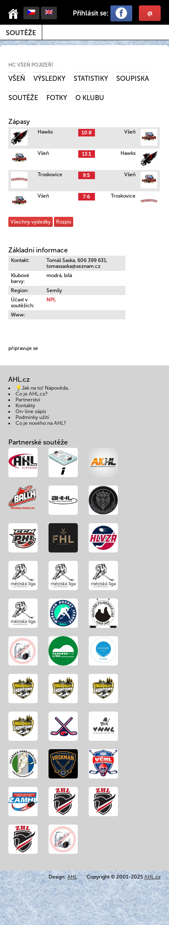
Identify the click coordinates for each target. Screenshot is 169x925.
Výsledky (49, 78)
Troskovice (50, 174)
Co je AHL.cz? (31, 394)
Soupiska (132, 78)
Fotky (56, 98)
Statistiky (91, 78)
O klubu (89, 98)
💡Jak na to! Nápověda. (42, 388)
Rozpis (63, 222)
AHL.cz (152, 877)
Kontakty (25, 406)
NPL (51, 300)
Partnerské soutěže (38, 442)
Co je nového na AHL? (40, 423)
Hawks (45, 132)
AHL (72, 877)
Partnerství (27, 400)
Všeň (16, 78)
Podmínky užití (32, 417)
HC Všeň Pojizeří (30, 65)
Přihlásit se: (91, 13)
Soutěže (21, 33)
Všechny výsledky (30, 222)
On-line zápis (30, 411)
